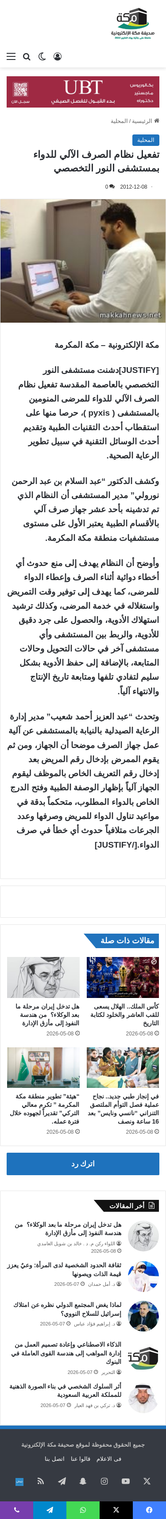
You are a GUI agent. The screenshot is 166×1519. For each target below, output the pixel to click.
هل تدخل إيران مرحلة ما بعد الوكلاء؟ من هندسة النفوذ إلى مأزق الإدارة (47, 1015)
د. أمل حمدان (101, 1284)
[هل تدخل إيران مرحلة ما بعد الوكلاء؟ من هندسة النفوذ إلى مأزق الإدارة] (43, 977)
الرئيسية (145, 121)
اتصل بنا (55, 1459)
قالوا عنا (81, 1459)
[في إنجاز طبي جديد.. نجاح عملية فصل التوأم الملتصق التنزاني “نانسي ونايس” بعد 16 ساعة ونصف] (123, 1067)
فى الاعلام (109, 1459)
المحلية (119, 121)
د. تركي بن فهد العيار (94, 1405)
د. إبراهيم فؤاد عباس (94, 1323)
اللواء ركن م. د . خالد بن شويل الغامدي (76, 1243)
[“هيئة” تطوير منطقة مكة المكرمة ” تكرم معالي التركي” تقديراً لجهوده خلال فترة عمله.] (43, 1067)
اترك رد (83, 1164)
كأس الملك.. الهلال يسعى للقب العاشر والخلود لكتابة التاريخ (124, 1015)
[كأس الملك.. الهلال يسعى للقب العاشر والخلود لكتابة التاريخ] (123, 977)
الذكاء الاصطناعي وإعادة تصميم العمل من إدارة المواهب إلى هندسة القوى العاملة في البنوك (66, 1353)
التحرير (108, 1372)
